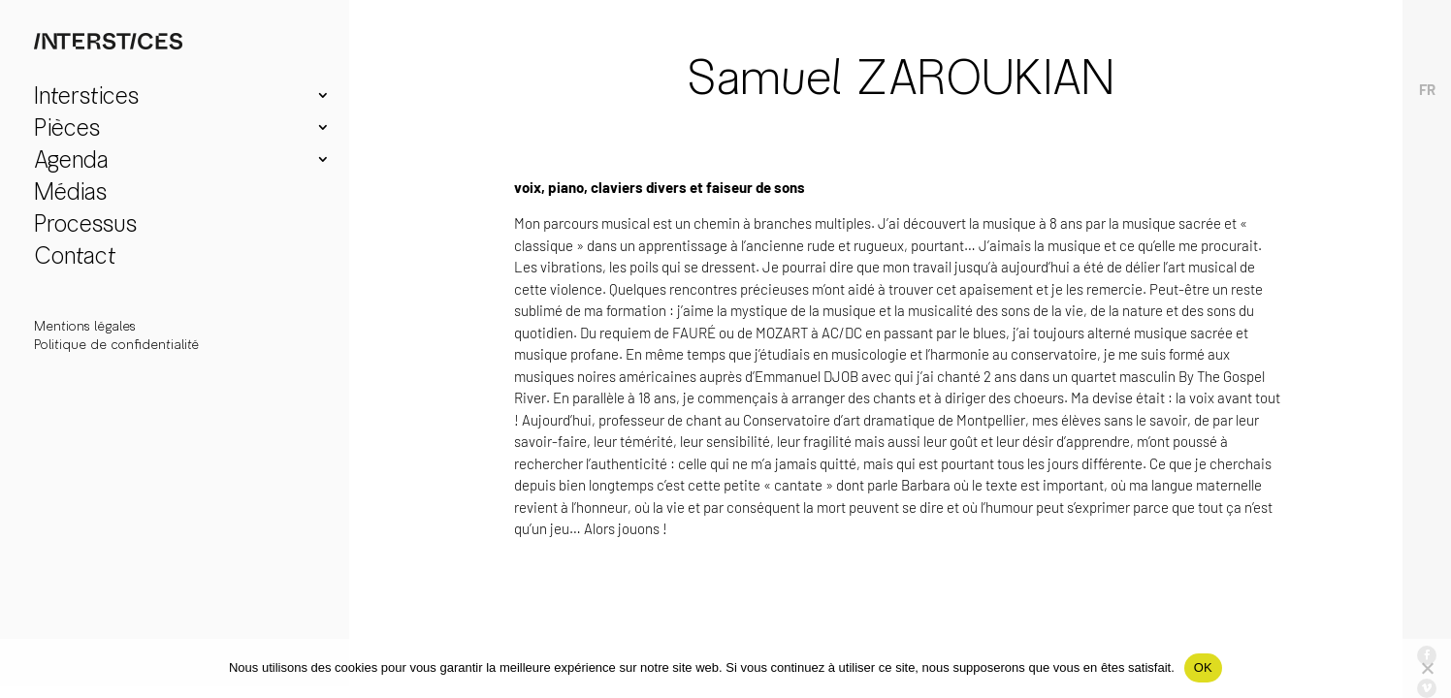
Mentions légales (85, 326)
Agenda (71, 162)
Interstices (86, 98)
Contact (75, 258)
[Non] (1426, 668)
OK (1203, 667)
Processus (85, 226)
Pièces (67, 130)
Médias (70, 194)
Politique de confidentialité (116, 344)
